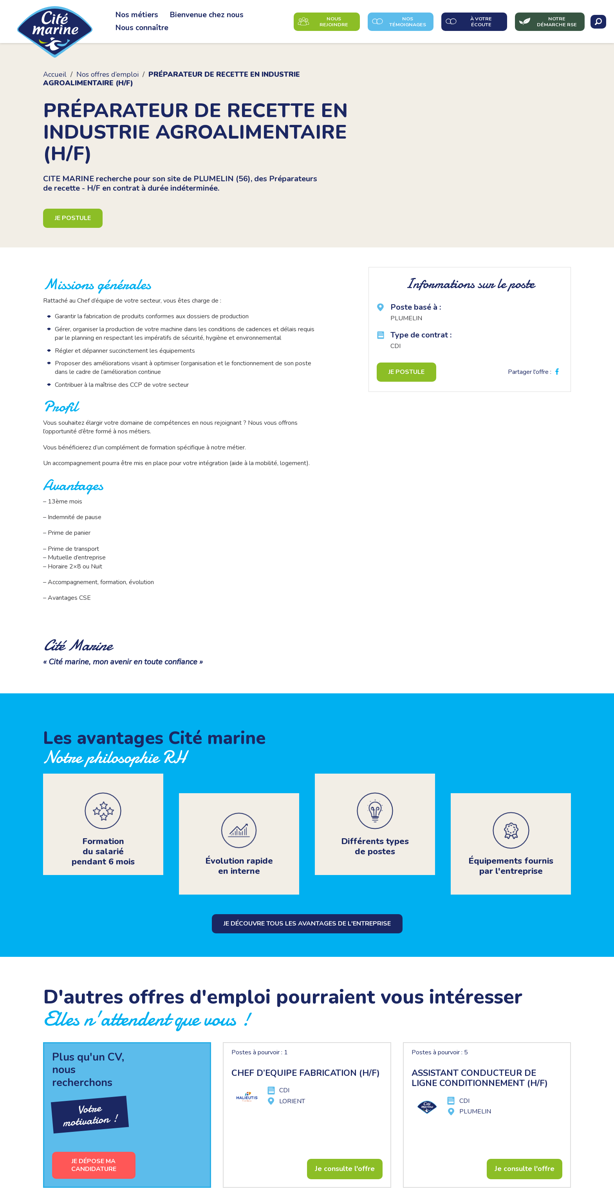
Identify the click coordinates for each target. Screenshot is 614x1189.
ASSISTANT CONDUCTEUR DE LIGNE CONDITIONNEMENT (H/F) (480, 1058)
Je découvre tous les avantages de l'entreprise (307, 903)
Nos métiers (137, 15)
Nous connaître (142, 28)
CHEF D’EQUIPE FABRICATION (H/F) (305, 1053)
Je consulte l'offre (345, 1148)
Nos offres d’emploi (107, 74)
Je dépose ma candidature (93, 1145)
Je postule (73, 218)
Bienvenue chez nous (207, 15)
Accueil (55, 74)
